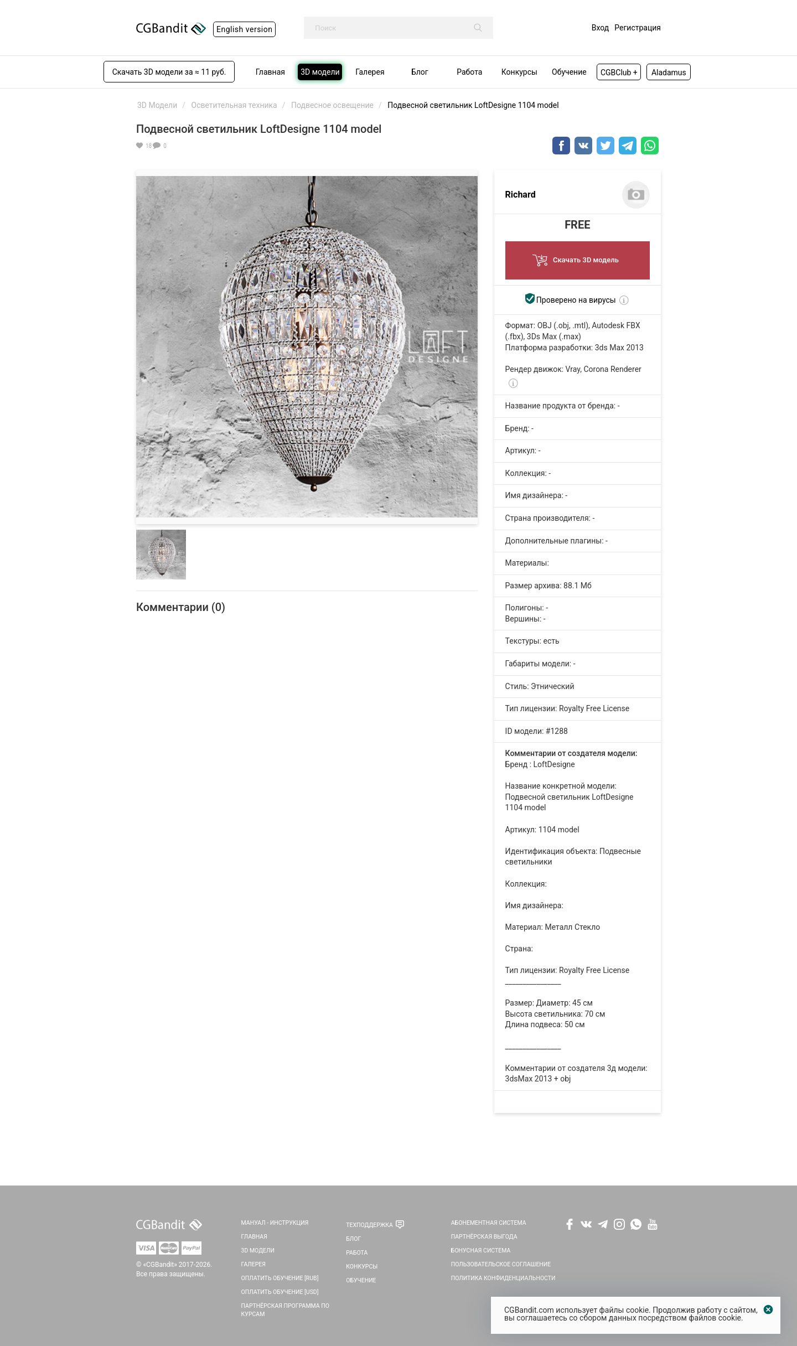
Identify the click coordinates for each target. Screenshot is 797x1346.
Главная (254, 1236)
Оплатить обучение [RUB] (280, 1278)
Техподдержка (369, 1225)
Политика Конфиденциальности (503, 1278)
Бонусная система (481, 1250)
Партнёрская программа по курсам (285, 1310)
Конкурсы (361, 1266)
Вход (600, 27)
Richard (520, 194)
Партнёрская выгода (484, 1236)
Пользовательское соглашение (501, 1264)
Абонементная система (488, 1222)
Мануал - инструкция (275, 1222)
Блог (353, 1239)
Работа (357, 1252)
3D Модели (258, 1250)
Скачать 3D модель (577, 257)
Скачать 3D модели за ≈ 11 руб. (169, 72)
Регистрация (637, 27)
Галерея (253, 1264)
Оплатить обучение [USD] (280, 1292)
